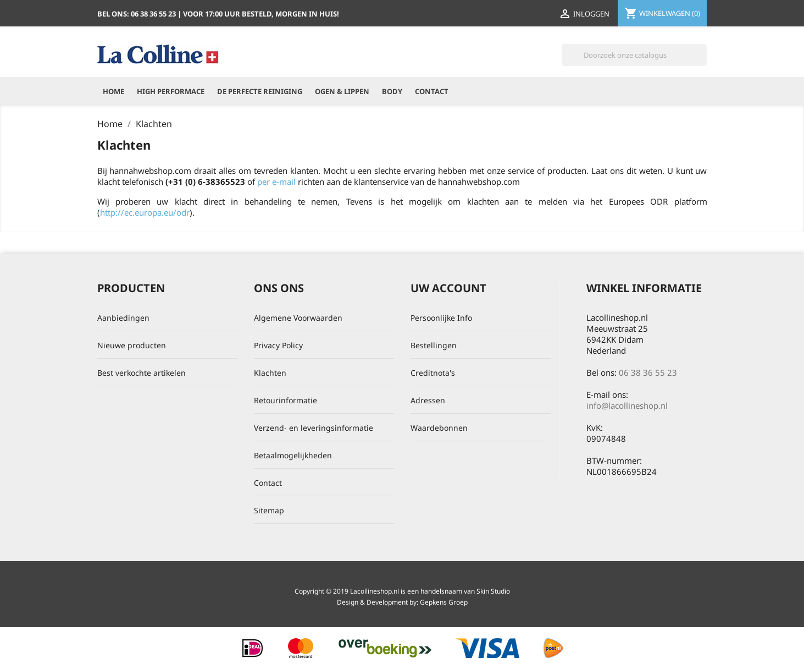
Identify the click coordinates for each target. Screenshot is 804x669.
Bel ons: (137, 14)
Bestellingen (434, 345)
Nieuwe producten (131, 345)
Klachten (270, 373)
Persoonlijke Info (441, 317)
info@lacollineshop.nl (627, 405)
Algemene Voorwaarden (298, 317)
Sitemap (269, 510)
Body (392, 91)
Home (113, 91)
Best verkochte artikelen (141, 373)
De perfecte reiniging (259, 91)
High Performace (170, 91)
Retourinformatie (285, 400)
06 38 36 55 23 (648, 372)
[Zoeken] (634, 55)
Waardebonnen (439, 428)
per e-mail (276, 181)
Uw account (448, 288)
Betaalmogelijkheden (293, 455)
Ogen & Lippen (342, 91)
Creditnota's (433, 373)
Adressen (428, 400)
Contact (431, 91)
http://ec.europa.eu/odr (145, 212)
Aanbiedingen (123, 317)
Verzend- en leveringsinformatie (313, 428)
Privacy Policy (278, 345)
